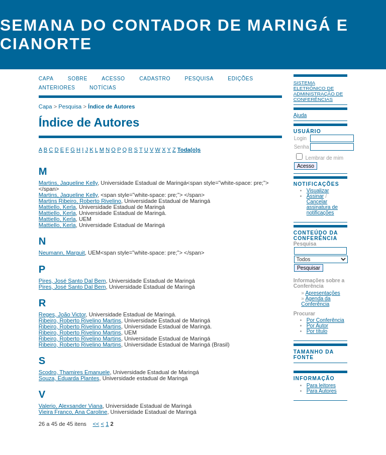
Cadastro (154, 78)
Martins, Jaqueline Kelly (68, 183)
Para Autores (322, 391)
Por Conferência (325, 320)
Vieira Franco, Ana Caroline (73, 412)
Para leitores (321, 385)
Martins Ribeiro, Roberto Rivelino (80, 201)
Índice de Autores (111, 106)
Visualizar (318, 190)
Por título (317, 331)
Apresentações (322, 293)
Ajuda (300, 115)
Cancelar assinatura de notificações (322, 207)
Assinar (315, 196)
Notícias (102, 87)
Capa (46, 78)
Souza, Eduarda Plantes (69, 378)
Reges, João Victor (62, 314)
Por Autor (317, 325)
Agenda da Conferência (315, 301)
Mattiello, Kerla (57, 207)
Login (300, 138)
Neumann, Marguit (62, 253)
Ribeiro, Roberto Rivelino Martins (80, 320)
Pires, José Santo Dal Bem (72, 281)
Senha (301, 147)
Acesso (113, 78)
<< (95, 424)
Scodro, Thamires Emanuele (74, 372)
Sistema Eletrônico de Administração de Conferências (318, 91)
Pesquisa (199, 78)
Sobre (77, 78)
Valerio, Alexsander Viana (71, 406)
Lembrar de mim (325, 158)
